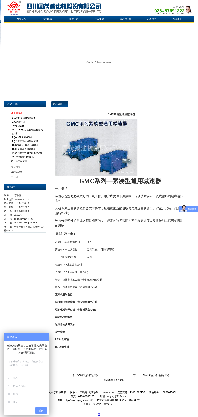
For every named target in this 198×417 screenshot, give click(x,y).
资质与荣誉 (125, 18)
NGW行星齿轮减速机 (23, 156)
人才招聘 (151, 18)
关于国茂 (47, 18)
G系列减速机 (18, 125)
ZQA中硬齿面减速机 (22, 137)
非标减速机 (16, 172)
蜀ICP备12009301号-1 (104, 404)
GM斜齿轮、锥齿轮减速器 (25, 145)
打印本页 (108, 380)
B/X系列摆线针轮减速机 (24, 118)
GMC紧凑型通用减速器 (24, 149)
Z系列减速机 (18, 122)
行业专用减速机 (19, 161)
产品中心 (99, 18)
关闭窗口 (120, 380)
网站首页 (21, 18)
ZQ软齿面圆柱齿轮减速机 (25, 141)
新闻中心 (73, 18)
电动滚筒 (15, 166)
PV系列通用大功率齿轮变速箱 (27, 153)
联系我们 (177, 18)
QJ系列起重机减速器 (87, 375)
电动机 (14, 177)
